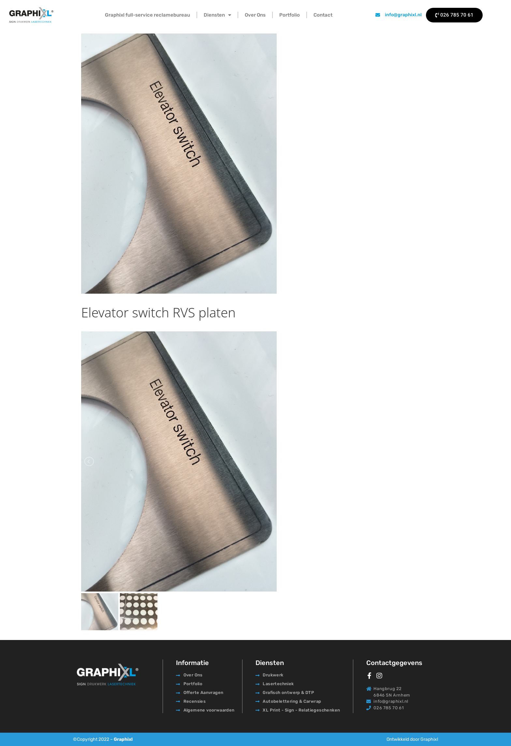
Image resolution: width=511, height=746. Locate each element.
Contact (323, 15)
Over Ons (255, 15)
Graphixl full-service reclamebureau (147, 15)
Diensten (217, 15)
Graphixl (123, 739)
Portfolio (289, 15)
